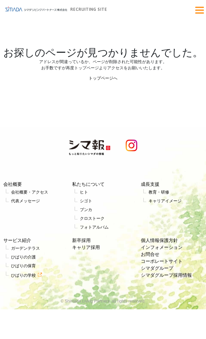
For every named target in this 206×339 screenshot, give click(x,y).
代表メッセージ (25, 202)
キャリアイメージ (165, 202)
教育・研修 (159, 193)
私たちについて (88, 185)
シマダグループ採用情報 (166, 276)
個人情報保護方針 (159, 241)
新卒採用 (81, 241)
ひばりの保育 (23, 267)
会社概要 (12, 185)
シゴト (86, 202)
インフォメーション (162, 248)
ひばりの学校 (23, 276)
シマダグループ (157, 269)
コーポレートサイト (162, 262)
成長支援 (150, 185)
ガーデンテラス (25, 249)
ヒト (84, 193)
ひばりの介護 (23, 258)
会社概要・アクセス (29, 193)
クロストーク (92, 219)
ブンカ (86, 211)
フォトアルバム (94, 228)
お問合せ (150, 255)
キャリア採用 (86, 248)
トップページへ (103, 78)
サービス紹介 (17, 241)
